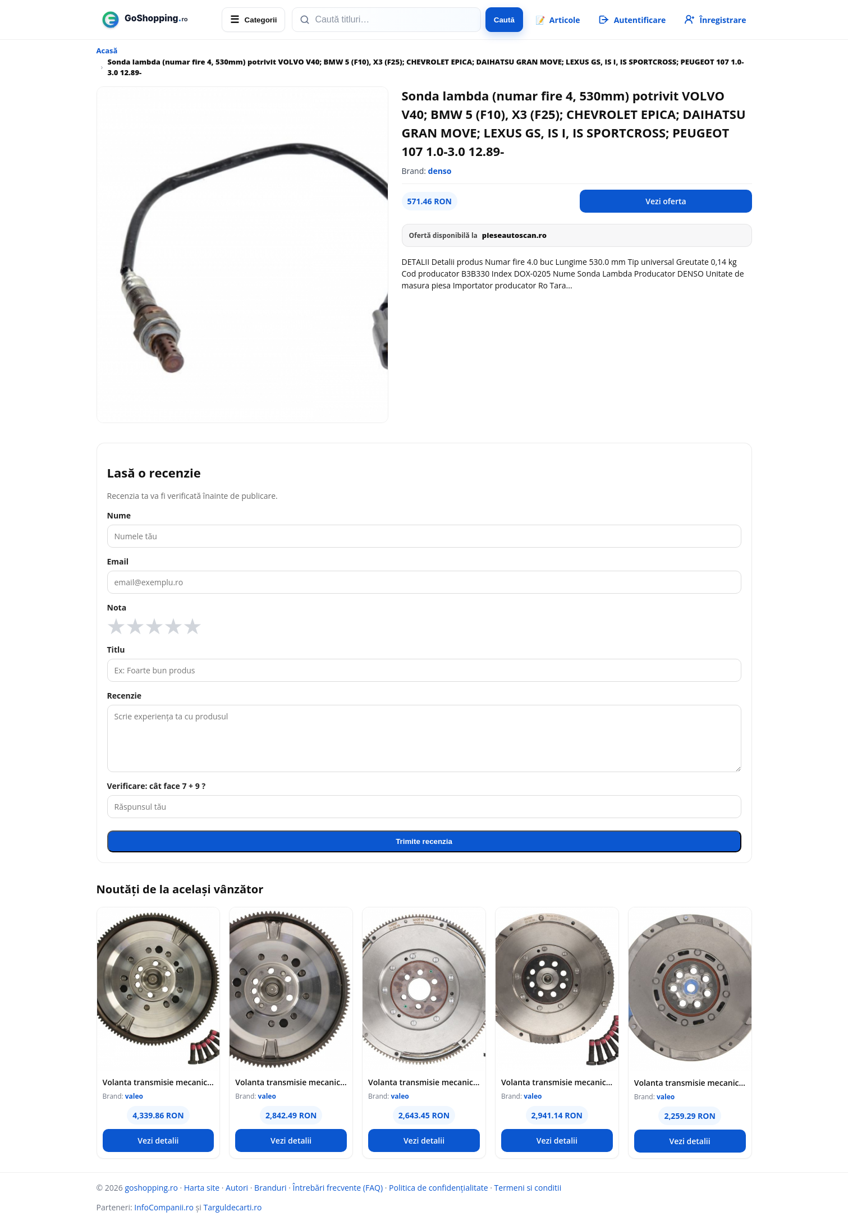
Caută (504, 20)
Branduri (270, 1187)
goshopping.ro (151, 1187)
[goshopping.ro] (156, 20)
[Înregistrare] (714, 19)
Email (118, 561)
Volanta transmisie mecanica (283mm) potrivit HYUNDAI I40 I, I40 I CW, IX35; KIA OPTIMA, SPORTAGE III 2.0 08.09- (690, 1082)
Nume (119, 515)
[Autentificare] (632, 19)
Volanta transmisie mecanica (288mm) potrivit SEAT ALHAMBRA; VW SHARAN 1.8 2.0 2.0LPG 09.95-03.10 (424, 1082)
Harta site (201, 1187)
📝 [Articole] (557, 20)
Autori (237, 1187)
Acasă (107, 50)
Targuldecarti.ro (232, 1207)
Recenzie (124, 695)
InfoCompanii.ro (164, 1207)
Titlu (116, 649)
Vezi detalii (157, 1140)
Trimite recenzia (424, 841)
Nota (117, 607)
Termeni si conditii (528, 1187)
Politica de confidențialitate (438, 1187)
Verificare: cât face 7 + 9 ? (156, 786)
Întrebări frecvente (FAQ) (338, 1187)
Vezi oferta (665, 201)
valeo (134, 1096)
